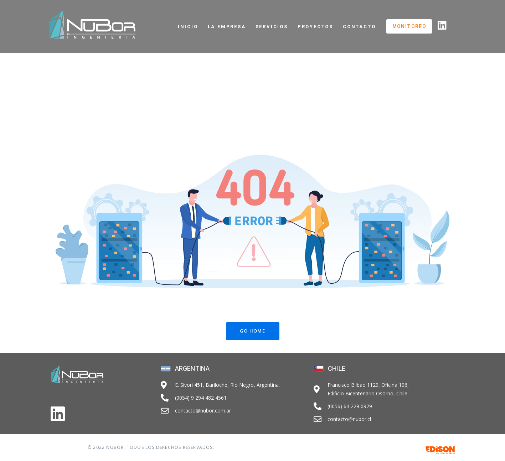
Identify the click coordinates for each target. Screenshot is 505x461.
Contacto (359, 26)
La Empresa (227, 26)
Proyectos (315, 26)
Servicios (272, 26)
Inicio (188, 26)
